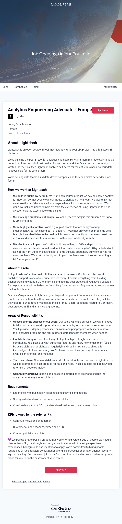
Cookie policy (67, 517)
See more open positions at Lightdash (31, 481)
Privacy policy (52, 517)
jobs (5, 87)
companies (20, 87)
